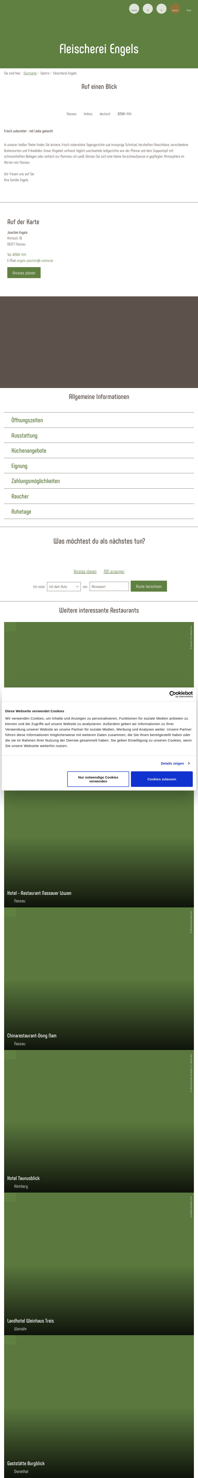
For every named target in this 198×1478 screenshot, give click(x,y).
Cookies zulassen (161, 779)
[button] (148, 9)
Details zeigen (172, 763)
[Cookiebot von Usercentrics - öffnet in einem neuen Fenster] (173, 694)
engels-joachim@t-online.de (35, 260)
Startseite (30, 73)
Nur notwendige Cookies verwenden (98, 779)
